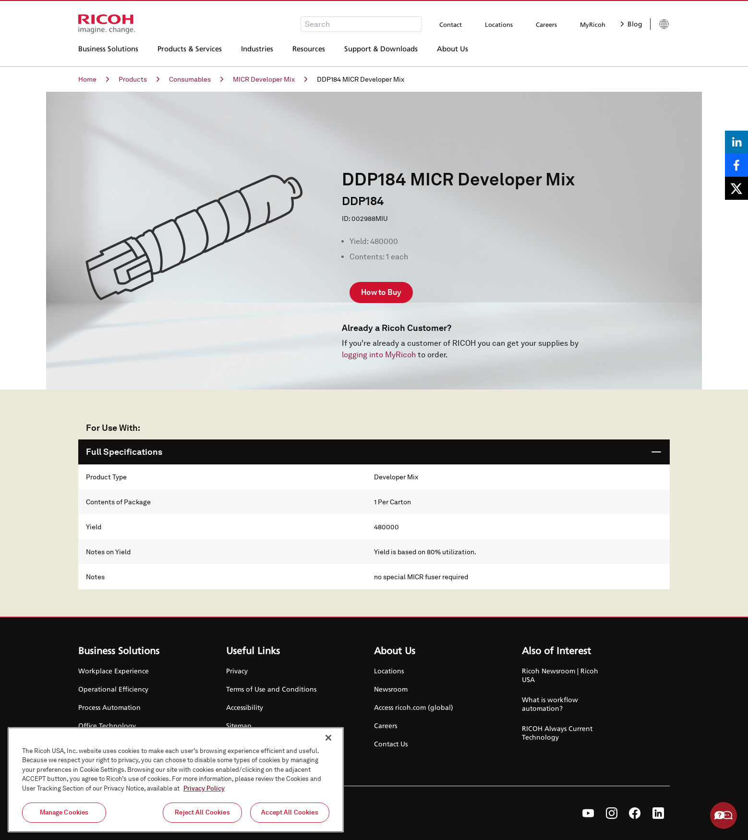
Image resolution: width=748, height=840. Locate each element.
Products (139, 79)
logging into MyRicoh (379, 354)
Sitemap (239, 725)
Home (93, 79)
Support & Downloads (381, 52)
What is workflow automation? (550, 703)
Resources (308, 52)
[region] (176, 779)
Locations (499, 24)
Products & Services (189, 52)
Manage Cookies (64, 812)
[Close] (328, 737)
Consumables (196, 79)
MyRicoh (592, 24)
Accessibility (244, 707)
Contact (450, 24)
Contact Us (391, 744)
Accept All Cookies (289, 812)
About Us (452, 52)
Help (723, 815)
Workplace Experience (113, 671)
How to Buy (381, 292)
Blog (631, 24)
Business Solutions (108, 52)
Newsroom (391, 689)
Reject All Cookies (202, 812)
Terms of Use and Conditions (271, 689)
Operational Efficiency (113, 689)
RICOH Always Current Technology (557, 732)
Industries (257, 52)
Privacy (237, 671)
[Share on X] (736, 188)
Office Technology (107, 725)
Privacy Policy (204, 788)
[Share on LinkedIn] (736, 142)
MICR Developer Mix (270, 79)
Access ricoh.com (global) (413, 707)
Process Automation (109, 707)
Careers (546, 24)
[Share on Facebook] (736, 165)
